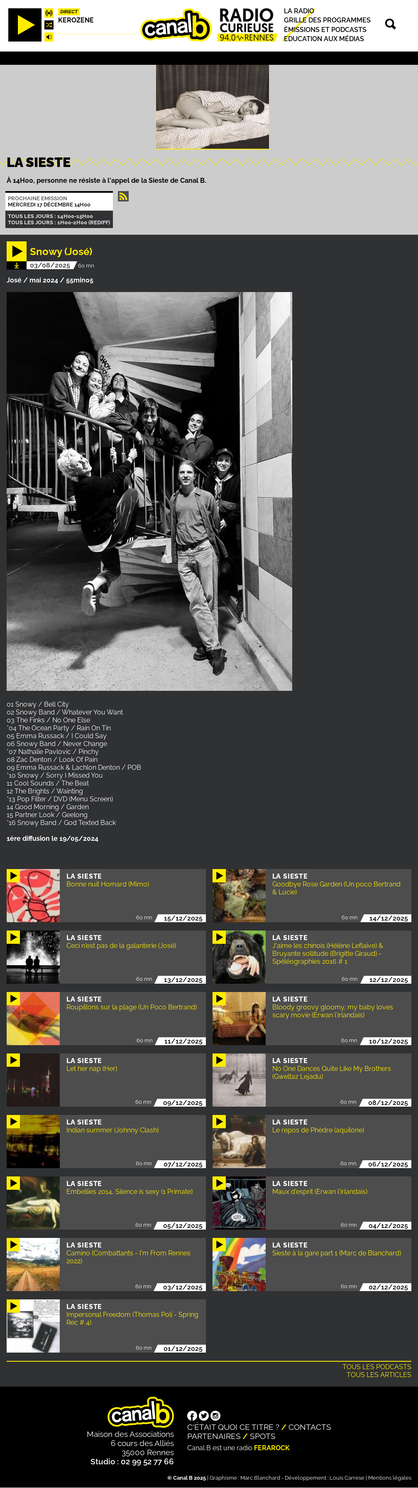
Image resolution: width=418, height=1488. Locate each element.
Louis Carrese (347, 1478)
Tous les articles (379, 1375)
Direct (69, 11)
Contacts (309, 1427)
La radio (299, 11)
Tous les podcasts (376, 1367)
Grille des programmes (327, 21)
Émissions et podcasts (325, 30)
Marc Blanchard (260, 1478)
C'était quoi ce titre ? (233, 1427)
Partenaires (214, 1436)
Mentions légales (389, 1478)
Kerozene (76, 20)
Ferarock (272, 1448)
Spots (263, 1436)
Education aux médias (324, 39)
